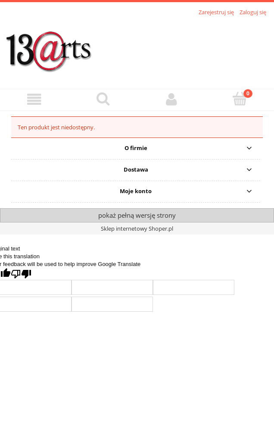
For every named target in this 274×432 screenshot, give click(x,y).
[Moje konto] (171, 99)
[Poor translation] (21, 274)
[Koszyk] (240, 98)
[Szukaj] (103, 98)
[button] (34, 99)
